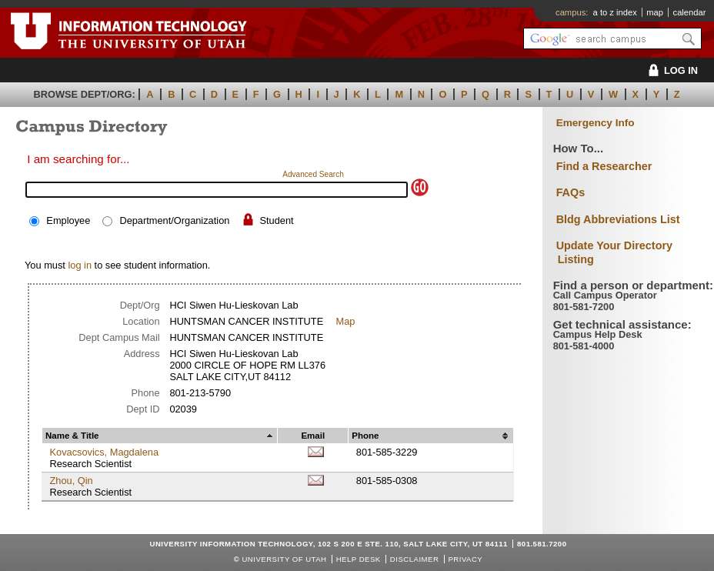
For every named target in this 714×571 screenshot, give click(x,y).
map (654, 12)
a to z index (615, 12)
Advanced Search (313, 174)
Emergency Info (595, 123)
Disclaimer (414, 559)
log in (80, 265)
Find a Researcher (604, 166)
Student (277, 220)
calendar (689, 12)
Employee (68, 220)
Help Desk (358, 559)
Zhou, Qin (70, 480)
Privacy (465, 559)
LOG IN (670, 70)
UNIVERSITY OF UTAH (284, 559)
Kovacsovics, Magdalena (103, 452)
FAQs (571, 192)
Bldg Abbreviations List (618, 219)
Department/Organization (174, 220)
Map (345, 321)
